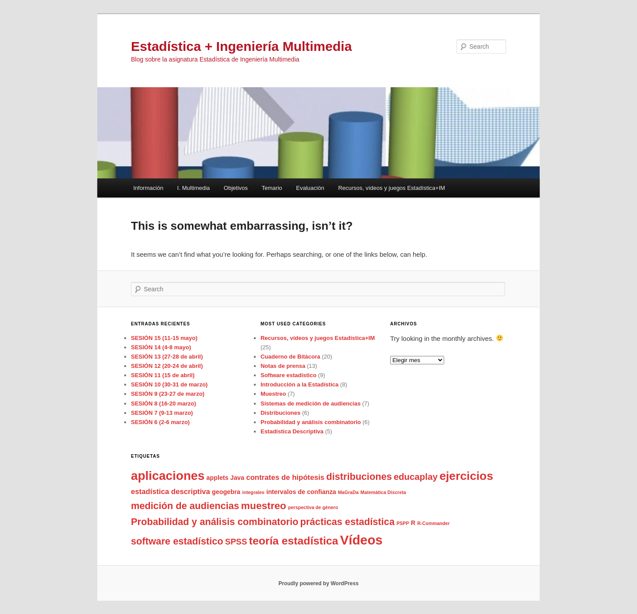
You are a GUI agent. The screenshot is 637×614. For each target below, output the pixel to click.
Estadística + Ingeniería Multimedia (241, 46)
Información (148, 188)
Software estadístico (288, 375)
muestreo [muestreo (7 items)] (263, 505)
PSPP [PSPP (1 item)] (402, 523)
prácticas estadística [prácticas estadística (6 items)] (347, 521)
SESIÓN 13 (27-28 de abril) (167, 356)
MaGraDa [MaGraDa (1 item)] (348, 492)
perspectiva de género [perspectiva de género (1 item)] (313, 507)
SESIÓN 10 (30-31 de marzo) (169, 384)
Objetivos (236, 188)
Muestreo (273, 393)
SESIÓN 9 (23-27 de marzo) (167, 393)
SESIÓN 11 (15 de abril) (163, 375)
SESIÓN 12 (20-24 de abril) (167, 366)
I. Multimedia (193, 188)
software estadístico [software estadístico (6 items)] (177, 541)
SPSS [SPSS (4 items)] (236, 541)
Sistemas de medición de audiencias (311, 403)
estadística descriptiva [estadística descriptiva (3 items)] (170, 491)
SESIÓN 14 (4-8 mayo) (161, 347)
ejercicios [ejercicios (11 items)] (466, 476)
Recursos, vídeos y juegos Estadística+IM (391, 188)
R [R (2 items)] (413, 522)
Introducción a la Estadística (299, 384)
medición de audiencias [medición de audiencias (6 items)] (185, 505)
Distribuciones (280, 412)
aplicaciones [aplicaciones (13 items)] (167, 476)
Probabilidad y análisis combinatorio (311, 422)
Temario (272, 188)
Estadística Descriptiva (292, 431)
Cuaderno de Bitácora (290, 356)
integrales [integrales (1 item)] (253, 492)
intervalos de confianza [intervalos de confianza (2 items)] (301, 491)
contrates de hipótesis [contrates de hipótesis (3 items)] (285, 477)
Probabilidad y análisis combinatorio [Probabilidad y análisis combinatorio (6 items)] (214, 521)
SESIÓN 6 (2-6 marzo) (160, 422)
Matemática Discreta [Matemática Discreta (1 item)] (383, 492)
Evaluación (310, 188)
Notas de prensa (283, 366)
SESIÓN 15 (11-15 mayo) (164, 338)
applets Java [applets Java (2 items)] (226, 477)
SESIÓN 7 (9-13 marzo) (162, 412)
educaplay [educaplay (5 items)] (415, 477)
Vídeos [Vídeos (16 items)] (361, 540)
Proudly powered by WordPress (318, 583)
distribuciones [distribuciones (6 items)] (359, 476)
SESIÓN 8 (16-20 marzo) (163, 403)
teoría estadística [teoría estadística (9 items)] (293, 541)
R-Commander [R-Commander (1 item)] (433, 523)
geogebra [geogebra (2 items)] (226, 491)
